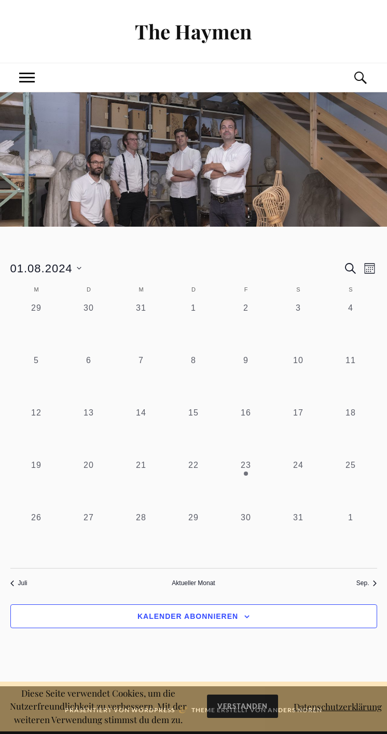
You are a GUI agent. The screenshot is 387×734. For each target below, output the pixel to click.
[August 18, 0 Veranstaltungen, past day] (351, 433)
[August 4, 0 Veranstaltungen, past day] (351, 328)
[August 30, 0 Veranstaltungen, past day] (246, 537)
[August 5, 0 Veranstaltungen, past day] (36, 380)
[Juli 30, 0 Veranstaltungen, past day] (89, 328)
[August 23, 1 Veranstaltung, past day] (246, 485)
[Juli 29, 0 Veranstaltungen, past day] (36, 328)
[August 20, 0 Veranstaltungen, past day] (89, 485)
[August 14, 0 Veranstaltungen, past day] (141, 433)
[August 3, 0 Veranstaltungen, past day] (298, 328)
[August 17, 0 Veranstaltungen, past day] (298, 433)
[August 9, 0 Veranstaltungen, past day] (246, 380)
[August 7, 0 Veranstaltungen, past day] (141, 380)
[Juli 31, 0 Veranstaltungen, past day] (141, 328)
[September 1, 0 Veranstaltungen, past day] (351, 537)
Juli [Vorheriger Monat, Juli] (18, 583)
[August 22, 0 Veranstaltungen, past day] (194, 485)
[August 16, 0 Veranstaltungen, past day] (246, 433)
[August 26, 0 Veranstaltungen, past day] (36, 537)
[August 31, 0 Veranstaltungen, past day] (298, 537)
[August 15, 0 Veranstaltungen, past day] (194, 433)
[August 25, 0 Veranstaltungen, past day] (351, 485)
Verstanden (242, 706)
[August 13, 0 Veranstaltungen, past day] (89, 433)
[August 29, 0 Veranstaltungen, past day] (194, 537)
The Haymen (193, 31)
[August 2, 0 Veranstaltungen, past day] (246, 328)
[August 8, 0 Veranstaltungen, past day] (194, 380)
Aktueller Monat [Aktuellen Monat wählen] (193, 583)
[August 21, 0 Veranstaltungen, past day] (141, 485)
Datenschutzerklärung (338, 706)
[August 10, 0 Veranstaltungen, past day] (298, 380)
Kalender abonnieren (187, 616)
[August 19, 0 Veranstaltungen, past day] (36, 485)
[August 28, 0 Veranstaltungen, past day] (141, 537)
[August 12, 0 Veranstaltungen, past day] (36, 433)
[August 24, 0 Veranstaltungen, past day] (298, 485)
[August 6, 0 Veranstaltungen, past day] (89, 380)
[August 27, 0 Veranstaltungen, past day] (89, 537)
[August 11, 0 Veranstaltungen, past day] (351, 380)
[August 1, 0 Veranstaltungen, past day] (194, 328)
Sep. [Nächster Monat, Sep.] (366, 583)
